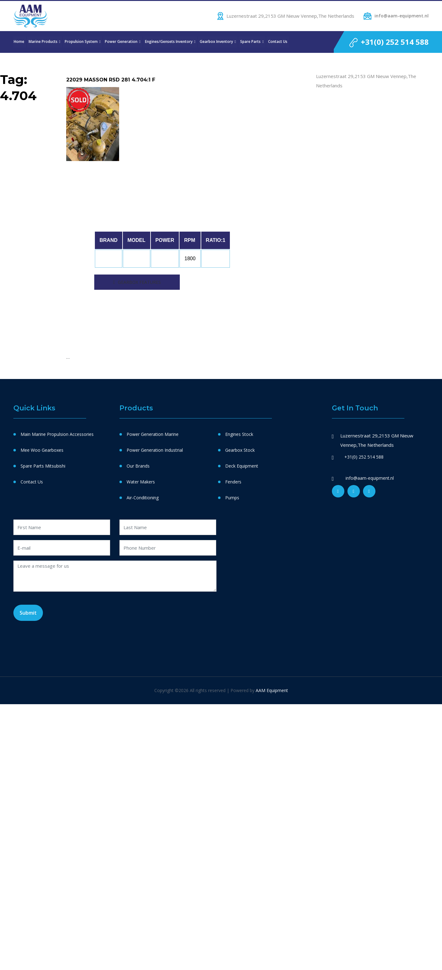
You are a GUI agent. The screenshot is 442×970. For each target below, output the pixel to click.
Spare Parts (250, 41)
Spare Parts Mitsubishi (43, 466)
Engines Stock (239, 434)
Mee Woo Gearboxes (42, 450)
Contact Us (277, 41)
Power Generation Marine (153, 434)
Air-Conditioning (143, 498)
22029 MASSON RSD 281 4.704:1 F (110, 80)
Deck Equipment (241, 466)
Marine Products (42, 41)
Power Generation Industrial (155, 450)
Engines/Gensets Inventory (169, 41)
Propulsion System (81, 41)
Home (18, 41)
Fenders (233, 482)
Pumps (232, 498)
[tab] (137, 282)
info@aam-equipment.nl (402, 16)
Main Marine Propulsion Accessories (57, 434)
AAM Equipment (272, 690)
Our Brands (138, 466)
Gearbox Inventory (216, 41)
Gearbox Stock (240, 450)
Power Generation (121, 41)
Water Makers (141, 482)
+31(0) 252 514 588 (395, 42)
